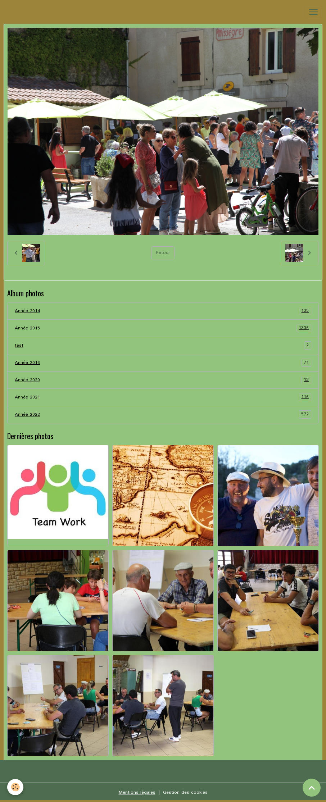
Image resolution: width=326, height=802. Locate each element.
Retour (163, 252)
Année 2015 (163, 328)
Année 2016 (163, 363)
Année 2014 (163, 311)
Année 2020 (163, 380)
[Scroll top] (312, 788)
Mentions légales (137, 792)
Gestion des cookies (185, 792)
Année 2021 (163, 397)
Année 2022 (163, 414)
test (163, 345)
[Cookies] (15, 787)
